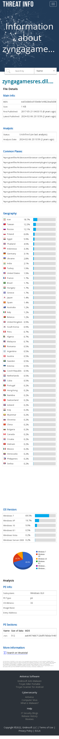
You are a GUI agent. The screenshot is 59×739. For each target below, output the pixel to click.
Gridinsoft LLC (29, 727)
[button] (45, 71)
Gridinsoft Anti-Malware (29, 681)
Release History (29, 716)
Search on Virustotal (17, 652)
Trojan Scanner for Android (29, 687)
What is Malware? (30, 703)
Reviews (29, 719)
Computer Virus (29, 700)
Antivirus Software (29, 676)
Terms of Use (46, 727)
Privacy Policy (25, 730)
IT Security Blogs (29, 713)
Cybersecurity (29, 692)
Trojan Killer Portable (29, 684)
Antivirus (29, 697)
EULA (37, 730)
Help (29, 708)
